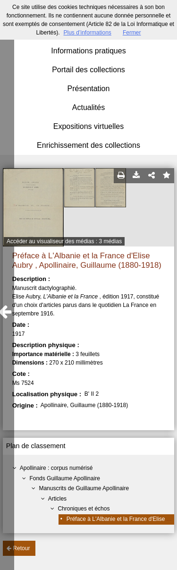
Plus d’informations (87, 32)
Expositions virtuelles (88, 126)
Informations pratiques (88, 51)
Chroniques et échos (84, 508)
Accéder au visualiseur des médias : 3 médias (64, 241)
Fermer (132, 32)
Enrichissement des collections (88, 145)
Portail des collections (88, 70)
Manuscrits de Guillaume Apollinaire (84, 488)
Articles (57, 498)
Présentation (88, 89)
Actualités (88, 107)
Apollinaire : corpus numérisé (56, 468)
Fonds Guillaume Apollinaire (64, 478)
